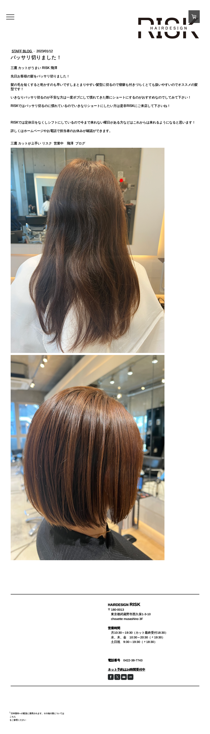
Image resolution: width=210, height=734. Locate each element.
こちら (13, 716)
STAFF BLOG (22, 51)
